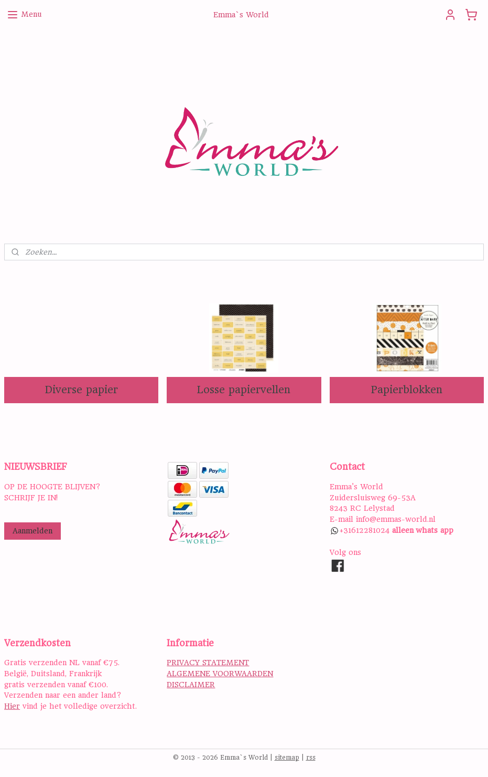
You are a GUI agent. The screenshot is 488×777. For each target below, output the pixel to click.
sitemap (287, 757)
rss (311, 757)
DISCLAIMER (191, 684)
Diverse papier (81, 390)
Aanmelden (32, 531)
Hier (12, 706)
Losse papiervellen (243, 390)
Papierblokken (406, 390)
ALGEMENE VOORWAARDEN (220, 673)
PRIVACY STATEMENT (208, 662)
